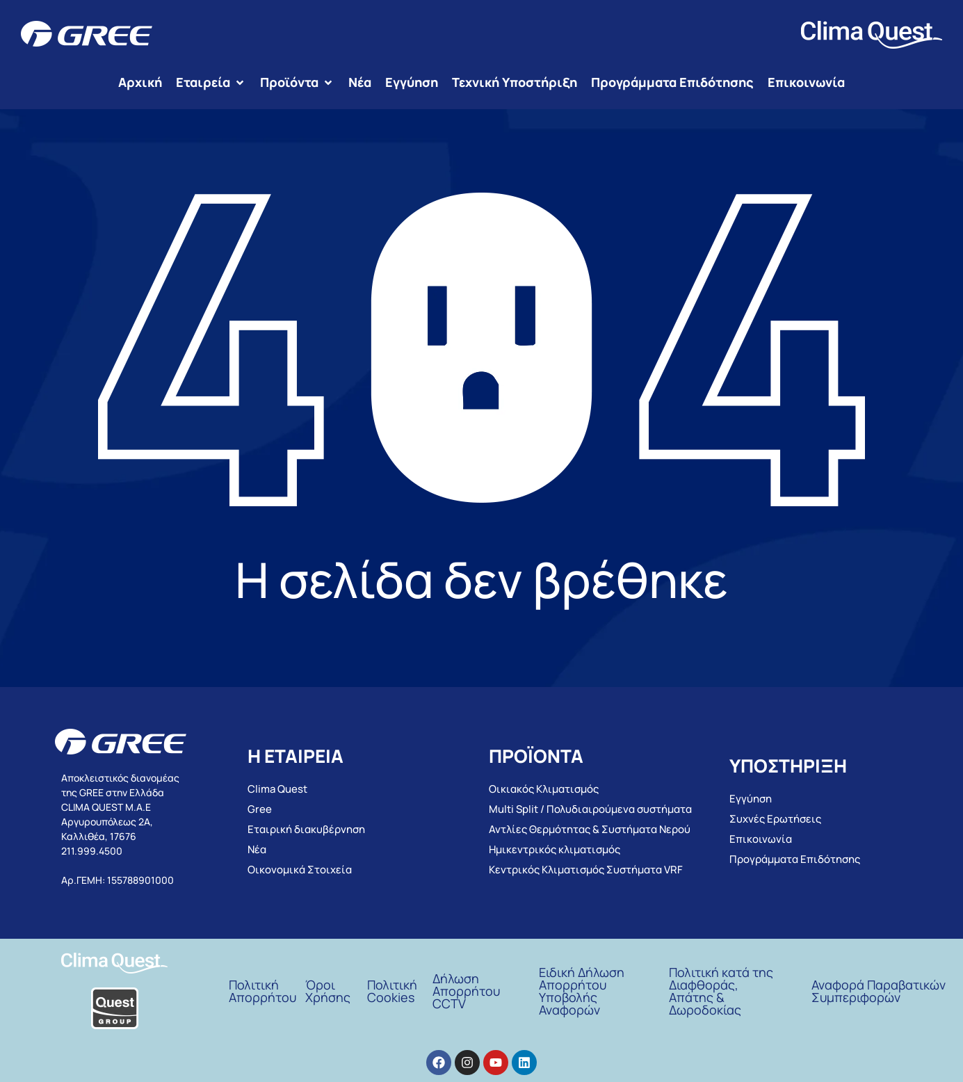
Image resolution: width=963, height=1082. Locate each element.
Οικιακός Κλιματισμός (544, 789)
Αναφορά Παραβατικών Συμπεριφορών (878, 991)
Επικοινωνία (760, 839)
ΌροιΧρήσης (327, 991)
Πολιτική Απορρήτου (262, 991)
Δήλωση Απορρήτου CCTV (466, 991)
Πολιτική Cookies (392, 991)
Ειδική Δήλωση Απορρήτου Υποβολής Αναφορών (581, 991)
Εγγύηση (750, 798)
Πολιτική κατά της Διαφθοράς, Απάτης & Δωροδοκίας (721, 991)
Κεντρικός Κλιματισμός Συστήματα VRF (586, 869)
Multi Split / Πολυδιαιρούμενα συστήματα (590, 809)
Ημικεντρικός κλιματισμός (554, 849)
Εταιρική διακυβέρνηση (306, 829)
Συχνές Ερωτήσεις (775, 819)
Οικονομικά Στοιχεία (300, 869)
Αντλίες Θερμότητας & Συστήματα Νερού (589, 829)
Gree (260, 809)
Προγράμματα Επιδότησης (794, 859)
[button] (211, 82)
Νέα (257, 849)
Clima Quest (277, 789)
